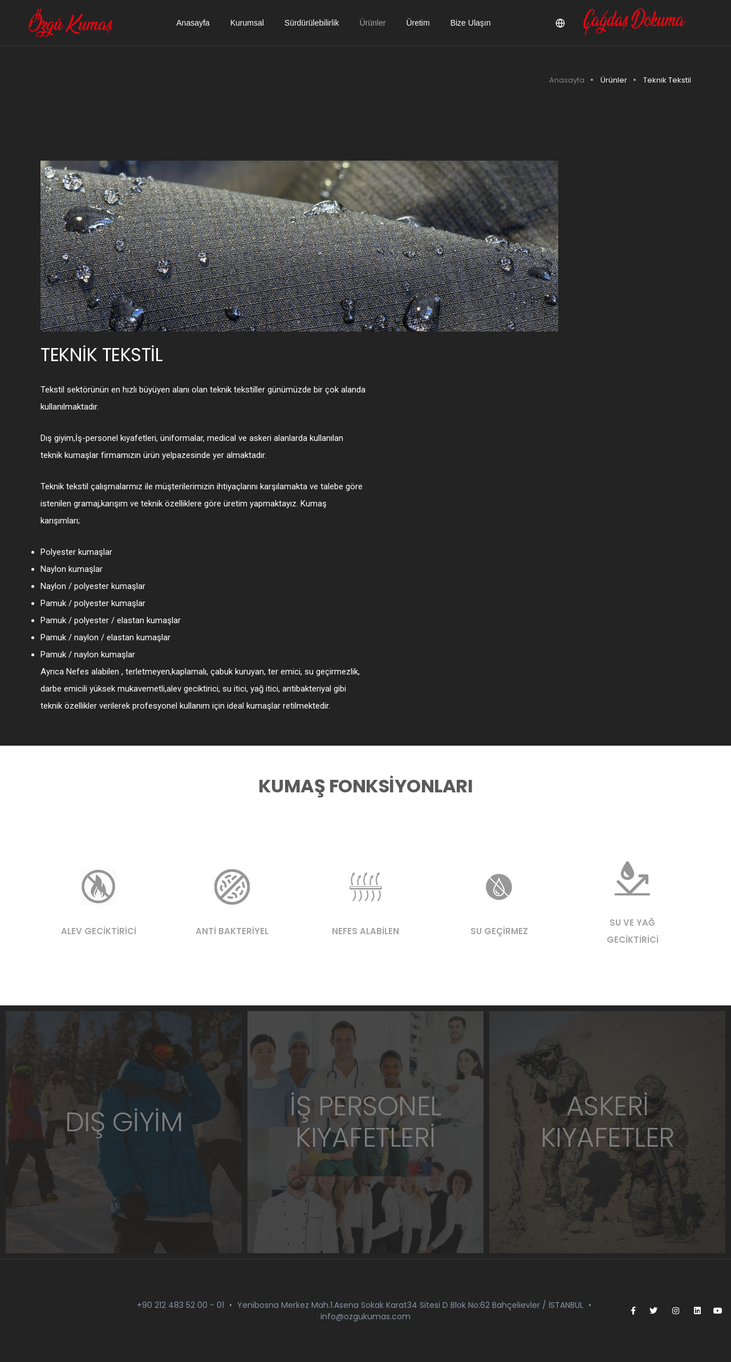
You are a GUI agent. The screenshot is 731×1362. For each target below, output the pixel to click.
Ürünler (373, 22)
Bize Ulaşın (470, 22)
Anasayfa (192, 22)
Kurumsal (247, 22)
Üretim (417, 22)
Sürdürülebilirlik (312, 22)
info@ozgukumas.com (365, 1316)
